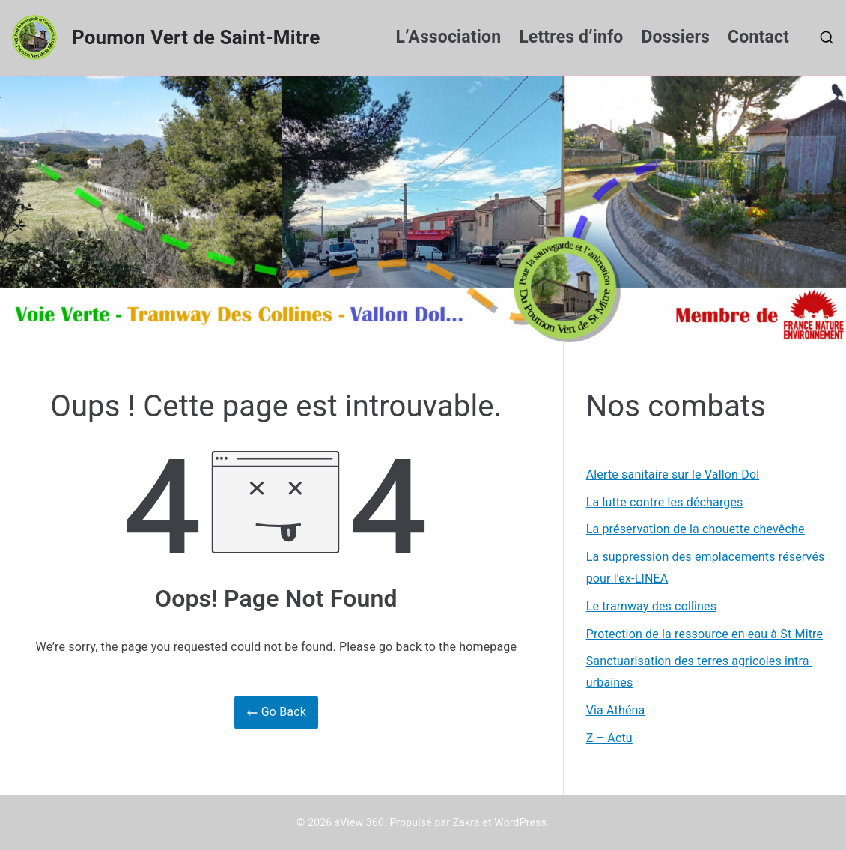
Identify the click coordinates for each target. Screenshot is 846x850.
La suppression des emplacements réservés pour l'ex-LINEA (705, 568)
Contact (758, 37)
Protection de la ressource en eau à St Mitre (705, 634)
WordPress (520, 822)
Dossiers (676, 37)
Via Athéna (615, 710)
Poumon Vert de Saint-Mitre (196, 37)
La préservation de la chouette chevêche (695, 529)
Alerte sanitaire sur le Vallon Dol (673, 474)
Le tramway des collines (651, 606)
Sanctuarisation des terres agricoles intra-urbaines (699, 672)
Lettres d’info (571, 37)
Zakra (466, 822)
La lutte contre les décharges (664, 502)
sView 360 (359, 822)
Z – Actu (609, 738)
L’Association (449, 37)
